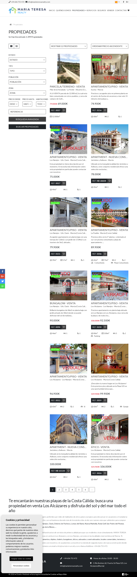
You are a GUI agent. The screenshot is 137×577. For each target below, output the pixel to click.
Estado (12, 55)
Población (13, 77)
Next (84, 69)
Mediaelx (26, 574)
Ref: (55, 110)
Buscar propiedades (27, 126)
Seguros (101, 10)
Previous (53, 69)
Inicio (52, 10)
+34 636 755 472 (16, 2)
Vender (110, 10)
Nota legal (35, 574)
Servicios (91, 10)
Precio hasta (27, 99)
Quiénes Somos (63, 10)
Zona (11, 88)
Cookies (53, 574)
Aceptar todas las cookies (21, 558)
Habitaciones (41, 99)
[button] (68, 46)
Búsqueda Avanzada (27, 119)
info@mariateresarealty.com (39, 2)
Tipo (11, 66)
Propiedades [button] (78, 10)
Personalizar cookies (21, 566)
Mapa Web (62, 574)
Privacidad (45, 574)
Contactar (121, 10)
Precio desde (14, 99)
